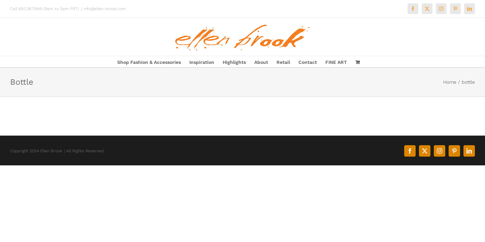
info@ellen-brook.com (105, 8)
